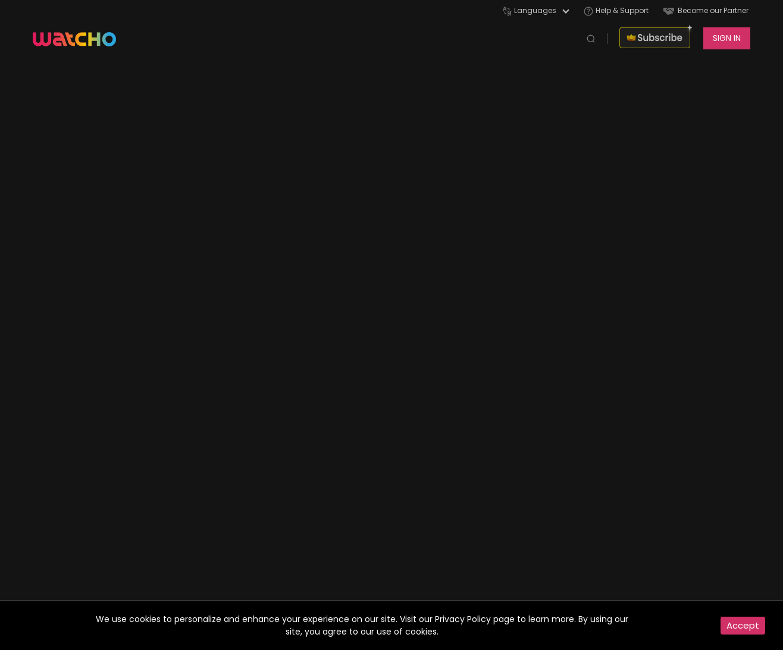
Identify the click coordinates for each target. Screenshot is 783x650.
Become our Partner (705, 10)
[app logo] (80, 38)
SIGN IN (727, 38)
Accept (742, 625)
